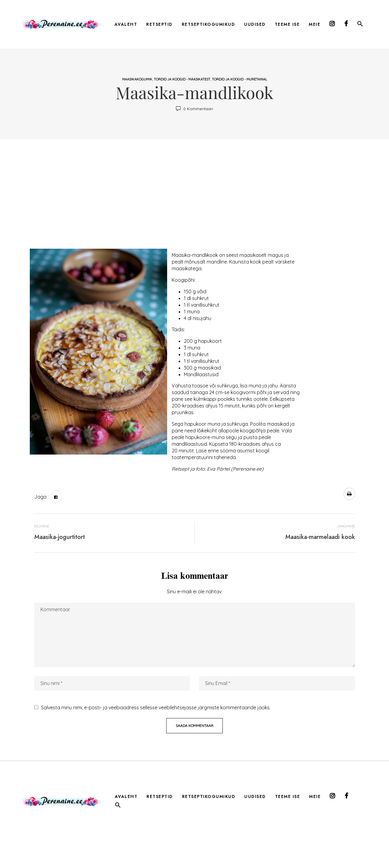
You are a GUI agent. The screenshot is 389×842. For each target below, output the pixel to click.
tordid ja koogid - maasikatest (182, 79)
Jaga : (41, 497)
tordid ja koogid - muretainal (239, 79)
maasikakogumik (137, 79)
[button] (360, 25)
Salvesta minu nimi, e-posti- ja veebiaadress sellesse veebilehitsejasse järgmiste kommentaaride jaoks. (155, 707)
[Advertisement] (194, 197)
